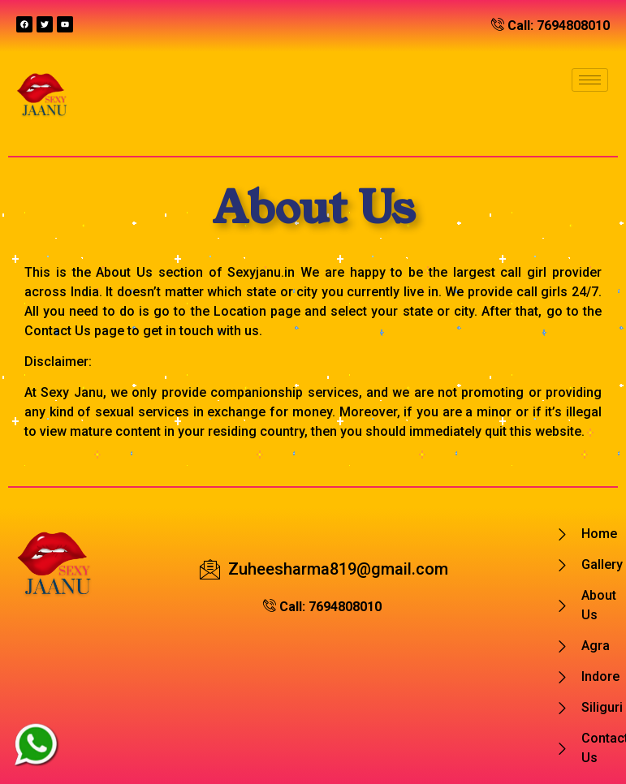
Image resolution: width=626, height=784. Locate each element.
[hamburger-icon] (590, 80)
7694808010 (573, 25)
